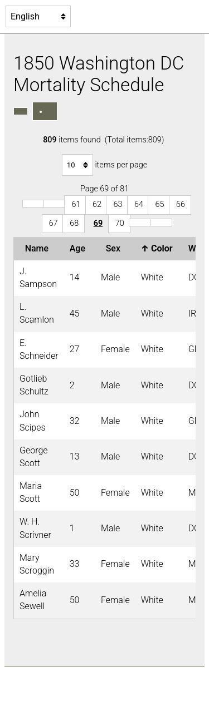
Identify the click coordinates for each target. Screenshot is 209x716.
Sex (115, 248)
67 (53, 223)
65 (159, 204)
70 (119, 223)
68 (74, 223)
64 (138, 204)
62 (97, 204)
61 (75, 204)
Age (80, 248)
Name (39, 248)
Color (159, 248)
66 (180, 204)
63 (117, 204)
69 (98, 223)
